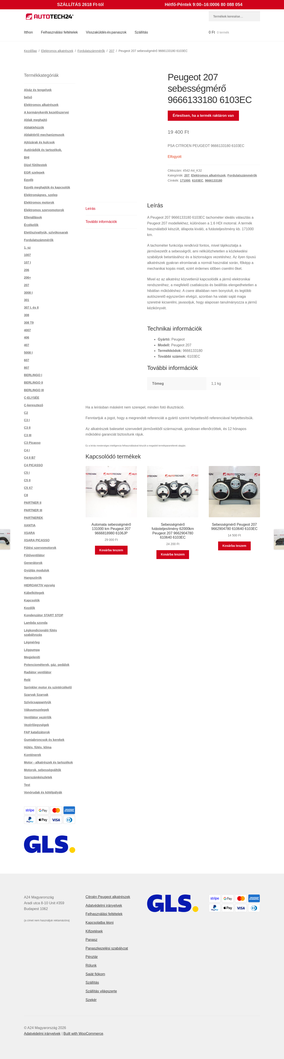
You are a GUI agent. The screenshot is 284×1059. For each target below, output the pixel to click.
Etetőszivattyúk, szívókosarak (46, 232)
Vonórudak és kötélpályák (43, 792)
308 (26, 315)
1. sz (27, 247)
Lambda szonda (35, 623)
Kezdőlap (30, 51)
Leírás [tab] (90, 208)
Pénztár (92, 957)
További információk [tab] (101, 222)
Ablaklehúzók (34, 127)
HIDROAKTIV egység (39, 585)
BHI (26, 157)
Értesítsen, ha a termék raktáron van (203, 115)
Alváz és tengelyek (38, 90)
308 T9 (29, 322)
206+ (27, 277)
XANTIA (30, 525)
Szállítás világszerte (101, 991)
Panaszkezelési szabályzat (107, 948)
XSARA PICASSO (36, 540)
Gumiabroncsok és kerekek (44, 740)
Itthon (28, 32)
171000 (185, 180)
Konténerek (32, 755)
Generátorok (33, 563)
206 (26, 270)
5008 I (28, 352)
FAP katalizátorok (37, 732)
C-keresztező (33, 405)
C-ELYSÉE (31, 397)
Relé (27, 680)
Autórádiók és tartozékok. (43, 150)
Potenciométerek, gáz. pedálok (46, 664)
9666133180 (213, 180)
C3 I (27, 420)
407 (26, 345)
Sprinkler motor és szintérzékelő (48, 687)
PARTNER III (33, 510)
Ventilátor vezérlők (37, 717)
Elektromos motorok (39, 202)
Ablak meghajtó (35, 120)
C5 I (27, 472)
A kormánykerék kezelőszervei (46, 112)
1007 (27, 255)
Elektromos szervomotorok (44, 210)
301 (26, 300)
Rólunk (91, 965)
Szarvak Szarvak (36, 694)
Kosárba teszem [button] (111, 550)
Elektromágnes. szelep (40, 195)
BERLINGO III (34, 390)
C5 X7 (28, 488)
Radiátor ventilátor (37, 672)
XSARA (29, 533)
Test (27, 785)
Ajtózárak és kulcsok (39, 142)
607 (26, 360)
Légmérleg (32, 642)
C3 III (27, 435)
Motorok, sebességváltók (42, 770)
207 (111, 51)
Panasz (91, 940)
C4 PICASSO (33, 465)
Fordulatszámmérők (91, 51)
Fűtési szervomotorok (40, 547)
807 (26, 367)
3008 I (28, 292)
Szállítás (141, 32)
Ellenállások (33, 217)
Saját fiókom (95, 974)
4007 (27, 330)
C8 (26, 495)
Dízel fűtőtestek (35, 165)
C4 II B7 (29, 457)
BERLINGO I (33, 375)
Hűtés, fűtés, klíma (37, 747)
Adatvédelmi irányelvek (104, 905)
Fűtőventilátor (34, 555)
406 (26, 337)
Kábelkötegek (34, 593)
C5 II (27, 480)
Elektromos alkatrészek (57, 51)
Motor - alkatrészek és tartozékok (48, 762)
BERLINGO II (33, 382)
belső (28, 97)
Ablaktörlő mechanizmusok (44, 135)
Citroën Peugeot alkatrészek (108, 897)
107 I (27, 262)
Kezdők (29, 608)
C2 (26, 412)
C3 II (27, 427)
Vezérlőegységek (36, 725)
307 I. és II (31, 307)
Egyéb (28, 180)
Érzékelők (31, 225)
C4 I (27, 450)
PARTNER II (32, 502)
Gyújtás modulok (36, 570)
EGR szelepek (34, 172)
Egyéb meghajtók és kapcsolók (47, 187)
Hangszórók (33, 577)
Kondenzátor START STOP (43, 615)
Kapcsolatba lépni (100, 922)
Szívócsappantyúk (37, 702)
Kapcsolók (32, 600)
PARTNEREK (33, 518)
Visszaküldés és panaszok (106, 32)
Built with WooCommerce (83, 1033)
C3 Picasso (32, 442)
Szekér (91, 1000)
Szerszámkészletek (38, 777)
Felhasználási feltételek (59, 32)
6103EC (197, 180)
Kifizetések (94, 931)
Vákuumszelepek (36, 710)
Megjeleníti (32, 657)
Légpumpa (32, 650)
